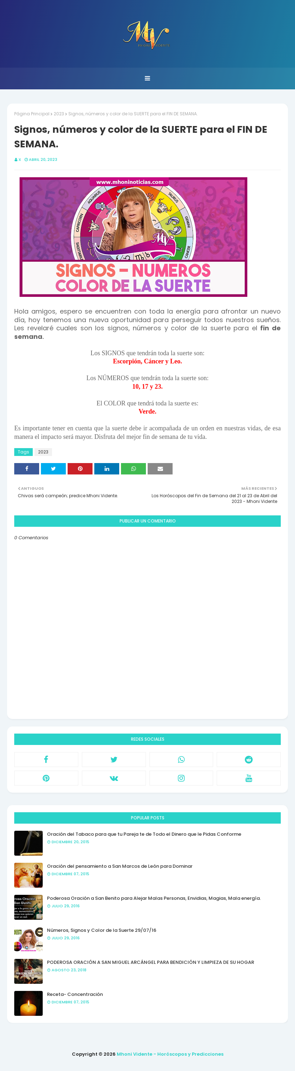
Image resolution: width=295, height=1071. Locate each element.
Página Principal (31, 114)
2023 (59, 114)
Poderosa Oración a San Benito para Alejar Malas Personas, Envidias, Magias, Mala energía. (154, 898)
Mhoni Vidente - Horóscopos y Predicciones (170, 1054)
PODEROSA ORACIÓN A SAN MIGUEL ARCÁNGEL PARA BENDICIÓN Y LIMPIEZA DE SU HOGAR (150, 962)
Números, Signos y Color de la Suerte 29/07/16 (101, 930)
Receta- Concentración (75, 994)
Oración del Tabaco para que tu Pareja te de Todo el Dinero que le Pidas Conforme (144, 834)
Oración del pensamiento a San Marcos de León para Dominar (120, 866)
